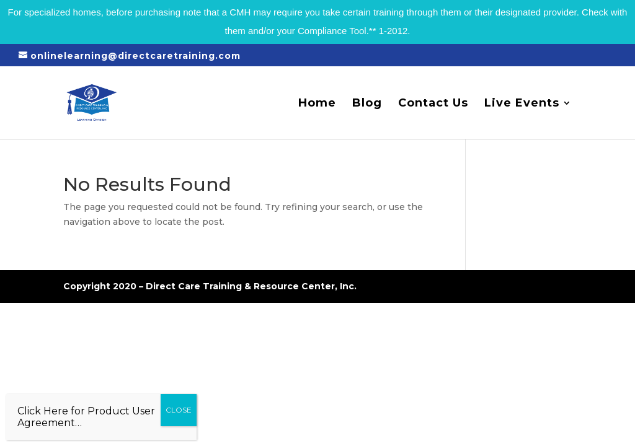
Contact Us (433, 104)
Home (317, 104)
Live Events (521, 104)
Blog (367, 104)
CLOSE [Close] (179, 409)
